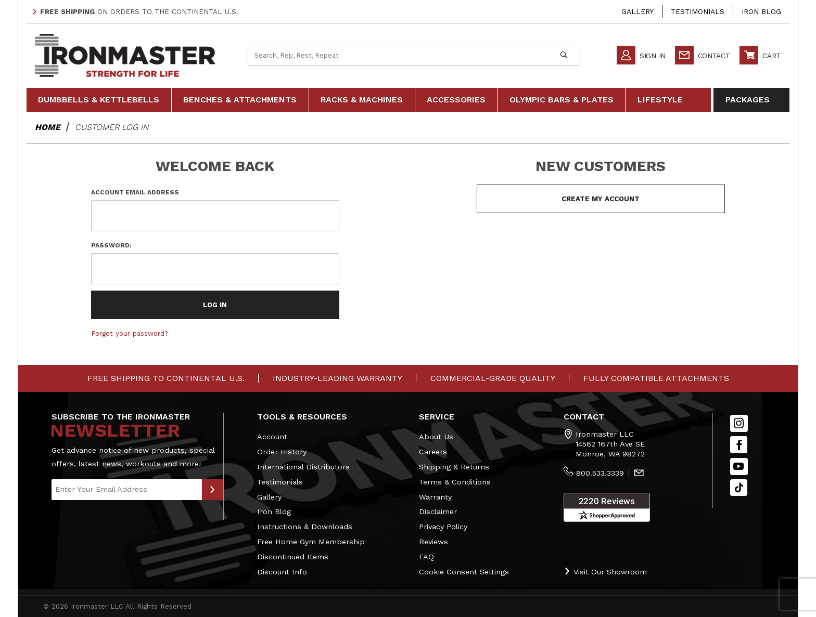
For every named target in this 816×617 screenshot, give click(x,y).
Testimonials (697, 11)
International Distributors (303, 467)
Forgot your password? (129, 333)
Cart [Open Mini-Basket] (760, 55)
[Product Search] (397, 55)
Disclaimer (438, 511)
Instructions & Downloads (304, 526)
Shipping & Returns (454, 467)
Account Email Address (135, 192)
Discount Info (282, 572)
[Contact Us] (639, 473)
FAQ (426, 557)
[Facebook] (738, 444)
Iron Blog (761, 11)
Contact (702, 55)
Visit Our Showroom (605, 571)
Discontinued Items (292, 557)
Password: (111, 245)
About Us (436, 436)
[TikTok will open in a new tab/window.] (738, 487)
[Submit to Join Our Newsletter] (212, 489)
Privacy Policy (443, 526)
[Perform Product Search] (563, 55)
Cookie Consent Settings (464, 572)
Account (272, 436)
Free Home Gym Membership (311, 541)
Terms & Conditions (455, 482)
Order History (282, 452)
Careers (433, 452)
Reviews (433, 541)
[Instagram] (739, 423)
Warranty (435, 497)
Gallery (637, 11)
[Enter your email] (127, 489)
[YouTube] (739, 466)
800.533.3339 (600, 473)
